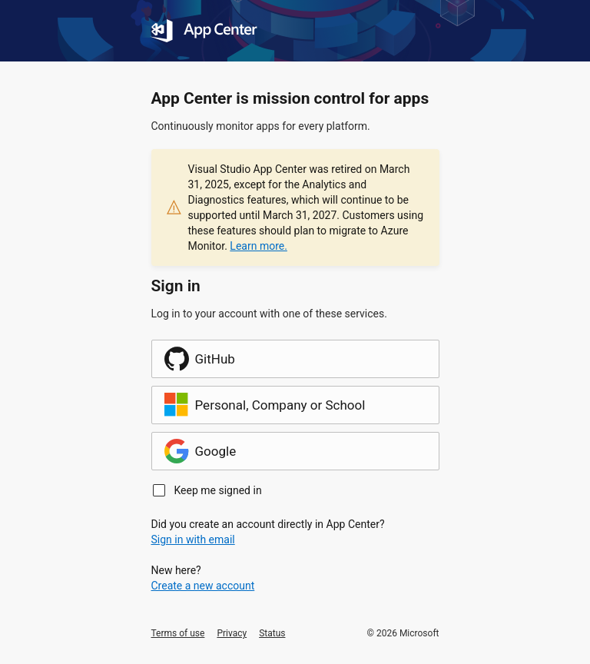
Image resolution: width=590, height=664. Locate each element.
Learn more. (258, 246)
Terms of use (178, 633)
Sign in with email (193, 539)
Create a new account (203, 585)
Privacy (232, 633)
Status (272, 633)
